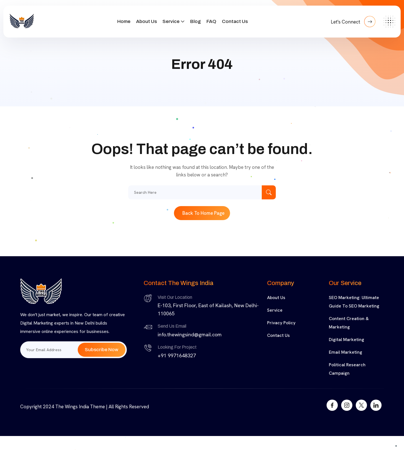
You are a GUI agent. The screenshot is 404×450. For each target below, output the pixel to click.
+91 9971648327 (177, 355)
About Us (146, 21)
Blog (195, 21)
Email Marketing (345, 352)
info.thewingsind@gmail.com (190, 334)
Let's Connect (353, 21)
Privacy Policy (281, 323)
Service (171, 21)
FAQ (211, 21)
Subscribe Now (101, 349)
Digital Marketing (346, 339)
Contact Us (235, 21)
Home (123, 21)
